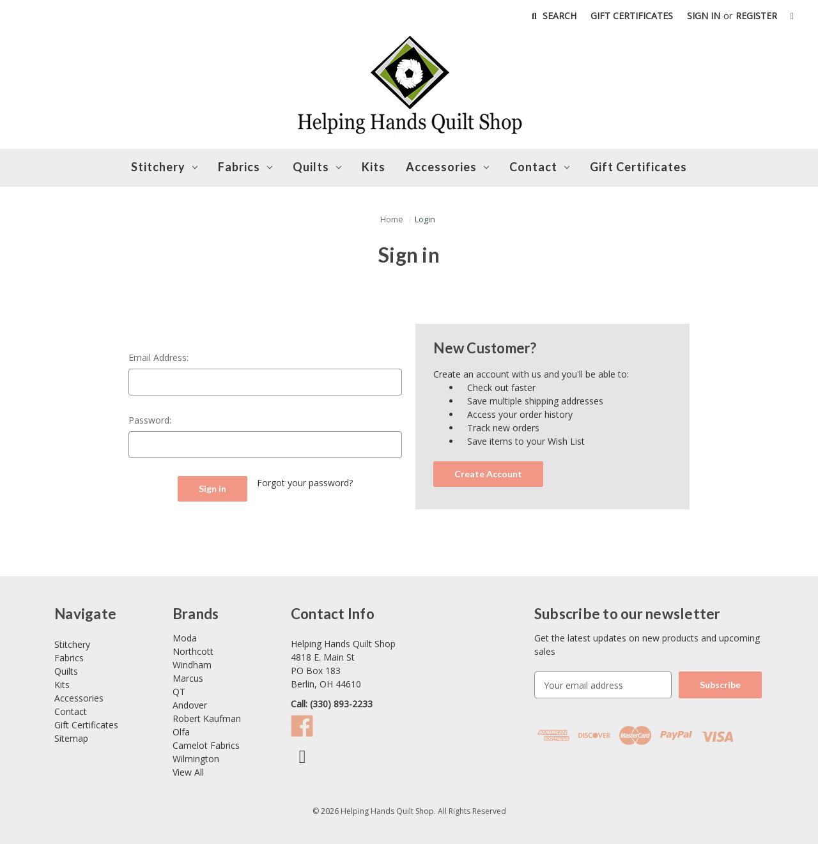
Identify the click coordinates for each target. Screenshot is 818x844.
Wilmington (196, 759)
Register (756, 16)
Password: (149, 420)
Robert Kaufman (207, 718)
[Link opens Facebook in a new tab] (305, 759)
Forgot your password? (305, 483)
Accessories (447, 167)
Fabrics (245, 167)
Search (552, 16)
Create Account (488, 473)
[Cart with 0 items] (792, 15)
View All (188, 772)
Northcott (193, 651)
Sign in (703, 16)
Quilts (317, 167)
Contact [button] (539, 167)
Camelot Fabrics (206, 745)
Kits (373, 167)
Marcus (188, 678)
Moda (185, 638)
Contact (70, 711)
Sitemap (71, 738)
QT (179, 692)
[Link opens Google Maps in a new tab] (404, 664)
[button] (391, 219)
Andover (190, 705)
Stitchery (164, 167)
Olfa (181, 732)
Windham (192, 665)
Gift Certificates (631, 16)
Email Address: (158, 357)
